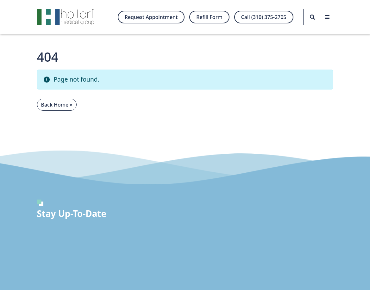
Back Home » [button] (56, 104)
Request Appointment (151, 17)
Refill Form (209, 17)
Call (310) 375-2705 (263, 17)
